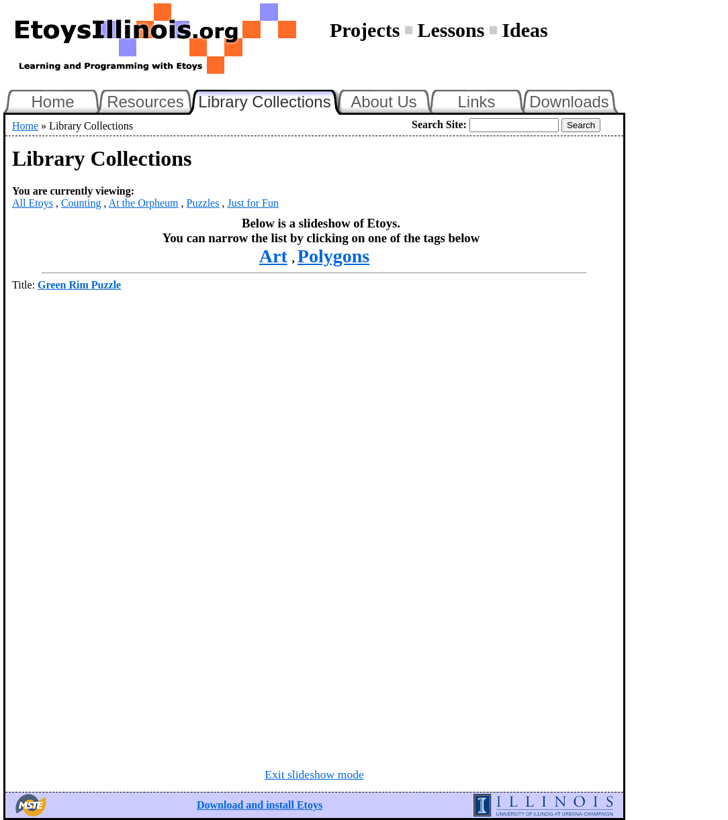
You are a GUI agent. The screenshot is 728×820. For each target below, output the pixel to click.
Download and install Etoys (259, 805)
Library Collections (270, 100)
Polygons (333, 256)
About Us (384, 102)
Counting (81, 203)
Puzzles (203, 203)
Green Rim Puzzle (79, 285)
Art (273, 256)
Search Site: (439, 124)
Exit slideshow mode (314, 774)
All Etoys (32, 203)
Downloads (569, 102)
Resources (145, 102)
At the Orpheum (144, 203)
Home (52, 102)
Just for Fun (252, 203)
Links (476, 102)
